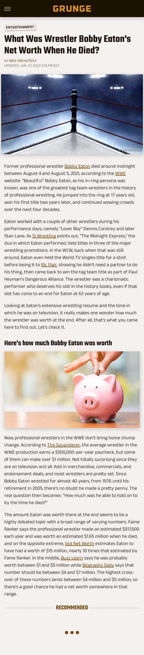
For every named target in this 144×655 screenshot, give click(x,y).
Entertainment (20, 27)
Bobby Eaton (77, 166)
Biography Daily (98, 565)
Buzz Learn (72, 557)
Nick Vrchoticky (23, 60)
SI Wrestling (44, 235)
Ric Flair (49, 264)
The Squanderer (63, 445)
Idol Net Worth (79, 543)
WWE (120, 173)
